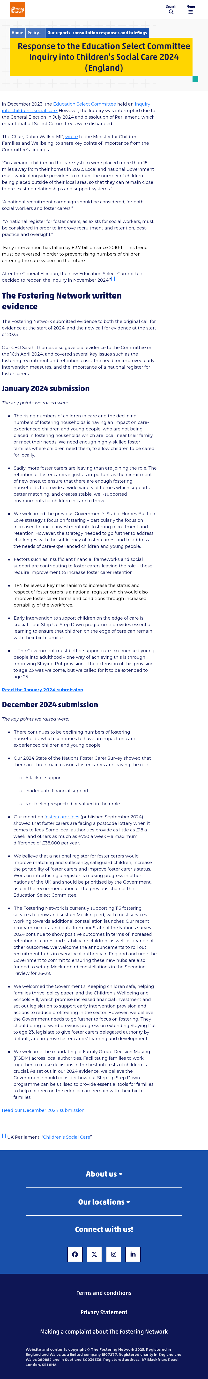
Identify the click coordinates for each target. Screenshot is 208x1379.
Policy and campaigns (36, 33)
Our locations (104, 1202)
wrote (71, 136)
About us (104, 1174)
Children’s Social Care (66, 1137)
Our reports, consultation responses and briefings (97, 33)
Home (17, 33)
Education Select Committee (84, 104)
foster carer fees (62, 817)
